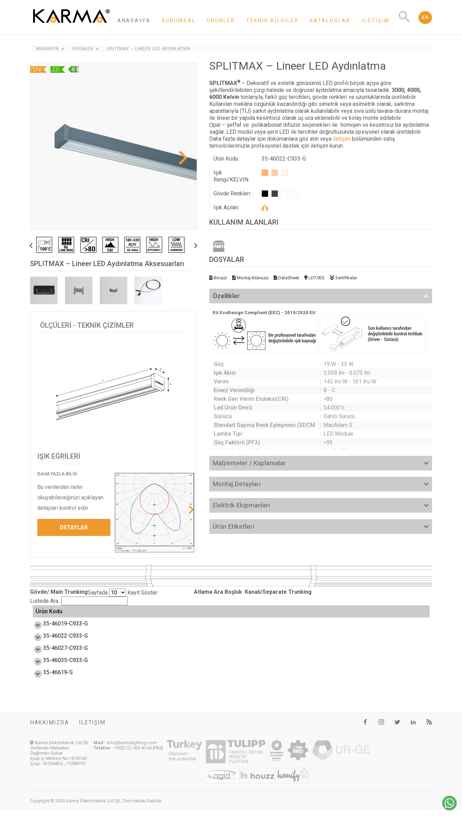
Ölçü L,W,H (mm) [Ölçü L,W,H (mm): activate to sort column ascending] (298, 614)
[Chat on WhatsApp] (449, 808)
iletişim (342, 138)
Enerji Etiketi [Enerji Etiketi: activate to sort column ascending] (251, 615)
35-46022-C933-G (58, 642)
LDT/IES (314, 277)
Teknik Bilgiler (272, 20)
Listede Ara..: (79, 601)
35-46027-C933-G (58, 654)
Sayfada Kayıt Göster (122, 592)
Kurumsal (179, 20)
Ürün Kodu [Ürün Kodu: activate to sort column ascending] (49, 615)
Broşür (218, 277)
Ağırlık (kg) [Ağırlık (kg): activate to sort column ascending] (400, 614)
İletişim (376, 20)
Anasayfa (134, 20)
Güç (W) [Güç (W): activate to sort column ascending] (105, 614)
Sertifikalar (343, 277)
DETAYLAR (74, 527)
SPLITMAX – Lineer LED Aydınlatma (148, 48)
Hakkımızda (49, 729)
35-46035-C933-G (58, 666)
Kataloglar (330, 20)
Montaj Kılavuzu (250, 277)
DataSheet (286, 277)
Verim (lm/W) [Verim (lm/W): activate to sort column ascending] (171, 614)
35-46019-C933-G (58, 630)
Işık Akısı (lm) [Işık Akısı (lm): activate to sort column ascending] (211, 614)
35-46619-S (50, 679)
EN (425, 17)
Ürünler (221, 20)
